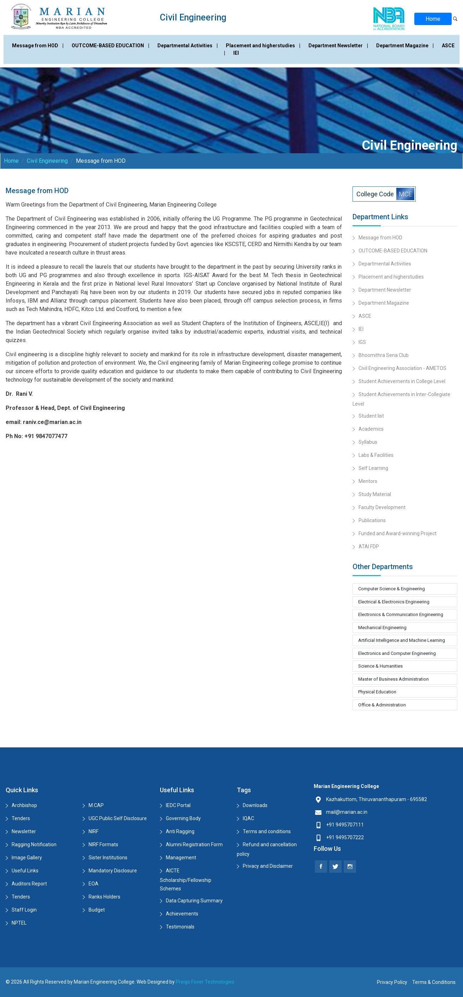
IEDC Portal (178, 805)
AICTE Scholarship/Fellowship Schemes (185, 879)
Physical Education (377, 691)
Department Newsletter (385, 290)
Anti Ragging (180, 831)
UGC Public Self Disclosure (118, 818)
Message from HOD (380, 237)
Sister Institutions (108, 857)
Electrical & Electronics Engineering (393, 601)
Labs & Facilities (376, 455)
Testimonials (180, 927)
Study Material (375, 494)
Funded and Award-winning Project (398, 533)
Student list (371, 416)
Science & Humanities (380, 666)
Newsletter (24, 831)
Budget (97, 910)
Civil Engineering (47, 160)
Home (433, 19)
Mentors (368, 481)
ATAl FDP (369, 546)
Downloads (255, 805)
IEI (236, 53)
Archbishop (24, 805)
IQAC (248, 818)
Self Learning (373, 468)
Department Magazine (384, 303)
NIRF (93, 831)
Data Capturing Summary (194, 900)
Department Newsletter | (338, 45)
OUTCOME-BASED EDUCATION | (111, 45)
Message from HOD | (38, 45)
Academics (371, 429)
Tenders (21, 818)
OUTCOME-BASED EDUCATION (393, 250)
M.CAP (96, 805)
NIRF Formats (103, 844)
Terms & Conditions (434, 982)
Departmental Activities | (188, 45)
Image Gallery (27, 857)
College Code (385, 194)
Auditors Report (29, 883)
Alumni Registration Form (194, 844)
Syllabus (368, 442)
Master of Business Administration (393, 679)
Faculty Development (382, 507)
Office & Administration (382, 705)
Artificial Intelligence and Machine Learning (401, 640)
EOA (93, 883)
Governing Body (183, 818)
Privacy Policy (392, 982)
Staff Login (24, 910)
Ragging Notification (34, 844)
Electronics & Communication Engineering (400, 614)
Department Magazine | (405, 45)
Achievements (182, 914)
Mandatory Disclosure (113, 870)
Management (181, 857)
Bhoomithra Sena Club (384, 355)
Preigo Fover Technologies (205, 982)
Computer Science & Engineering (391, 588)
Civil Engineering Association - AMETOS (402, 368)
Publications (372, 520)
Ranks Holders (104, 897)
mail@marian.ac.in (346, 812)
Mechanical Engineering (382, 627)
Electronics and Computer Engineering (397, 653)
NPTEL (19, 923)
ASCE (365, 316)
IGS (362, 342)
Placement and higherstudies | (263, 45)
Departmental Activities (385, 264)
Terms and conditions (267, 831)
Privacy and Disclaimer (268, 866)
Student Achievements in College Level (402, 381)
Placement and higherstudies (391, 277)
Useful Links (25, 870)
